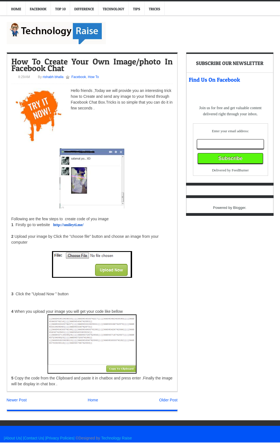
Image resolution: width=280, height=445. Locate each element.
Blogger (239, 208)
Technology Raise (116, 438)
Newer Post (17, 400)
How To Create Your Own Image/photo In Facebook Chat (92, 64)
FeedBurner (240, 170)
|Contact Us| (34, 438)
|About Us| (13, 438)
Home (16, 9)
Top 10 (60, 9)
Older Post (168, 400)
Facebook (38, 9)
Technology (113, 9)
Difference (84, 9)
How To (93, 77)
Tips (136, 9)
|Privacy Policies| (60, 438)
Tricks (154, 9)
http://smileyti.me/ (68, 225)
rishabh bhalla (52, 77)
